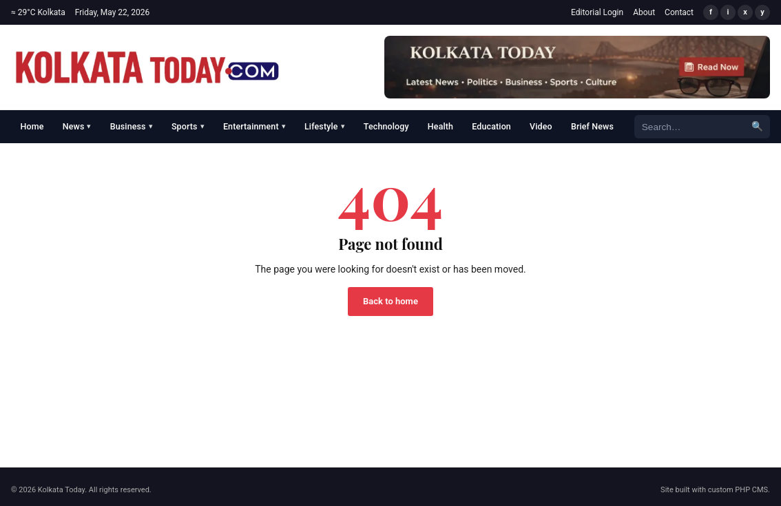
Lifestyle (324, 126)
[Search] (689, 126)
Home (32, 126)
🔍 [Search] (757, 125)
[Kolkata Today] (147, 67)
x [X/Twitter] (745, 12)
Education (491, 126)
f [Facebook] (710, 12)
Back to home (390, 301)
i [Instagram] (728, 12)
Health (440, 126)
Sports (188, 126)
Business (131, 126)
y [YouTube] (762, 12)
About (644, 12)
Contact (679, 12)
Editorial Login (597, 12)
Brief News (592, 126)
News (77, 126)
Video (541, 126)
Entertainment (254, 126)
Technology (386, 126)
